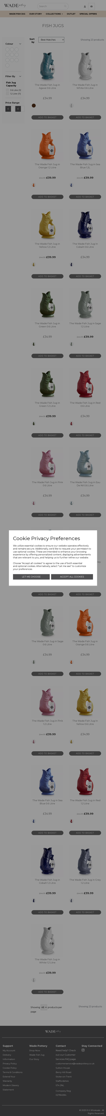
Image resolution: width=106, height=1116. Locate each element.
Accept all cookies (72, 576)
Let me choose (31, 576)
